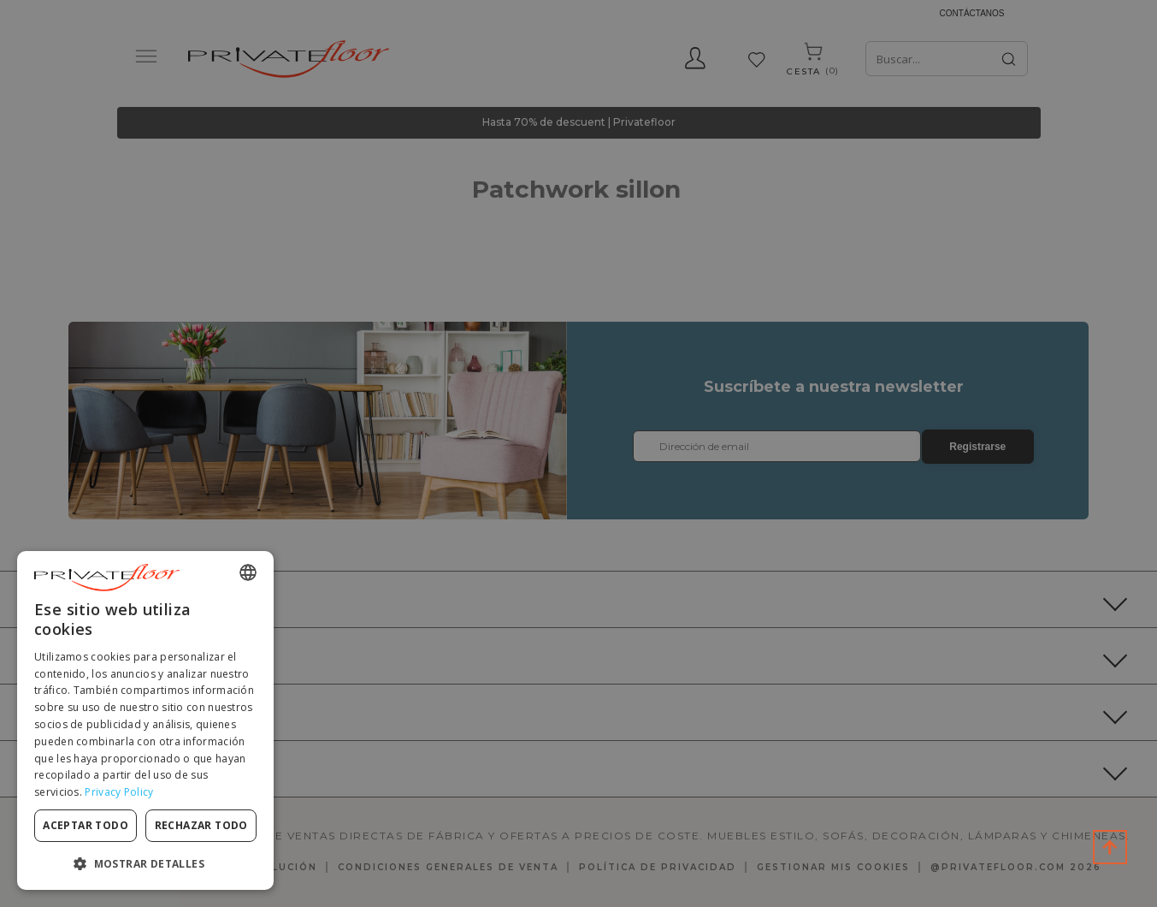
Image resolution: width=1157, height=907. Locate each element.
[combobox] (248, 572)
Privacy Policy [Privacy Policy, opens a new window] (119, 792)
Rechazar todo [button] (201, 825)
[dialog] (145, 720)
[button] (145, 863)
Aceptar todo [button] (85, 825)
